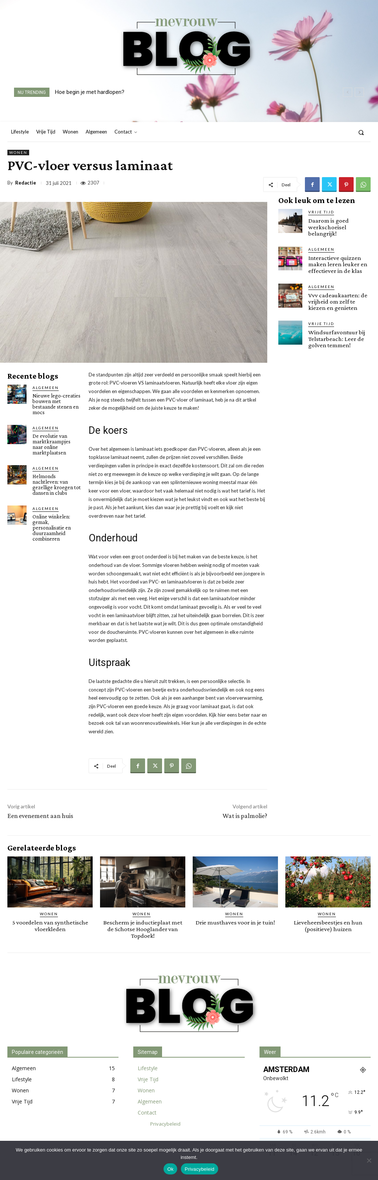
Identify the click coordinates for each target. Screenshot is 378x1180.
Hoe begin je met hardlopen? (89, 92)
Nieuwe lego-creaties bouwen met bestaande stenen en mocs (56, 404)
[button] (361, 132)
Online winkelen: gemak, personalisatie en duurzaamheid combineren (51, 528)
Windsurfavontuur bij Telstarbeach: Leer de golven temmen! (336, 338)
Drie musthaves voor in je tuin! (235, 922)
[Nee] (368, 1160)
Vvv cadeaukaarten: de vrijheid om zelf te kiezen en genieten (337, 301)
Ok (170, 1169)
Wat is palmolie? (245, 815)
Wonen (18, 152)
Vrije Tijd (321, 212)
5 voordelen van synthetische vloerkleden (50, 925)
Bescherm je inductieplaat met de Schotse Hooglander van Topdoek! (142, 929)
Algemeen (45, 387)
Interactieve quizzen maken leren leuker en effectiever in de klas (337, 264)
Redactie (25, 182)
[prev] (347, 92)
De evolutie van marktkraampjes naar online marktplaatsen (51, 444)
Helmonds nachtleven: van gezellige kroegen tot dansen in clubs (56, 484)
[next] (359, 92)
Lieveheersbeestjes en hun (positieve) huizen (328, 925)
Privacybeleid (199, 1169)
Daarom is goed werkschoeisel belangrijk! (328, 227)
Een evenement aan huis (40, 815)
